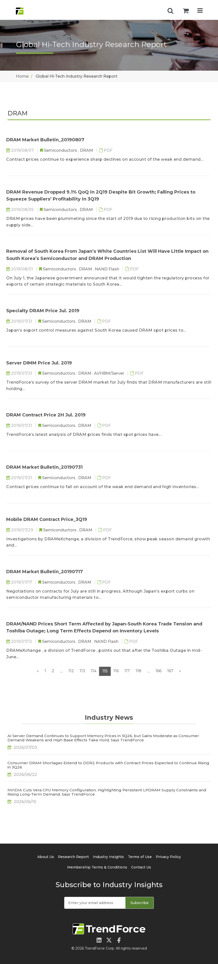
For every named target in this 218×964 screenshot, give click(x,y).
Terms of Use (140, 857)
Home (22, 76)
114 (93, 670)
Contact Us (141, 867)
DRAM (87, 150)
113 (82, 670)
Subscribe (139, 903)
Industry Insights (108, 857)
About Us (45, 857)
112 (71, 670)
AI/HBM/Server (109, 373)
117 (127, 670)
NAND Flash (107, 269)
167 (170, 670)
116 (116, 670)
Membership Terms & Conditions (97, 867)
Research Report (73, 857)
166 (159, 670)
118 (138, 670)
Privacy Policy (168, 857)
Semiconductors (61, 150)
